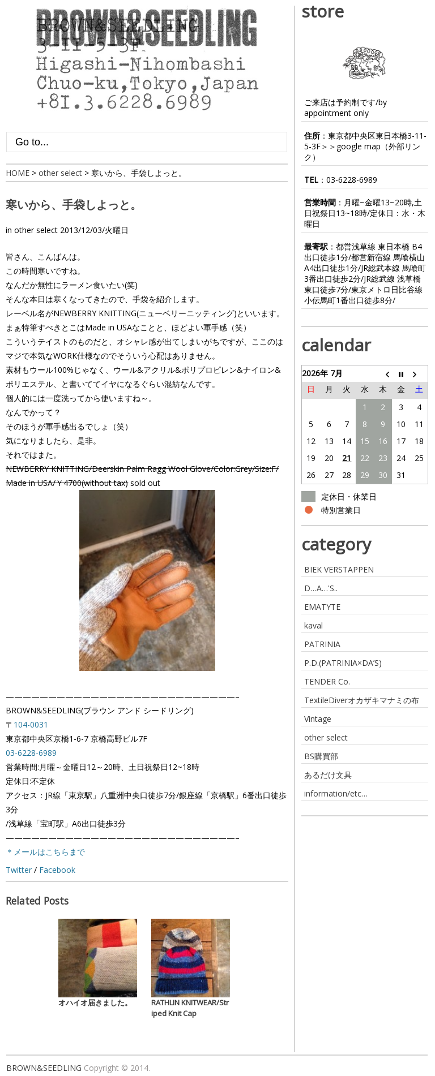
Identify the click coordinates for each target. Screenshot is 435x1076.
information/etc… (336, 793)
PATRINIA (322, 644)
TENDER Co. (327, 681)
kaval (313, 625)
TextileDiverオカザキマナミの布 (361, 700)
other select (36, 230)
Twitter (19, 869)
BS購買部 (321, 756)
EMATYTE (322, 606)
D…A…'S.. (321, 588)
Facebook (57, 869)
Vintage (317, 718)
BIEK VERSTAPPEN (339, 569)
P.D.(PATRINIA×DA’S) (343, 662)
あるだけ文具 (328, 774)
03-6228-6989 (351, 179)
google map (358, 146)
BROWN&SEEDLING (44, 1067)
